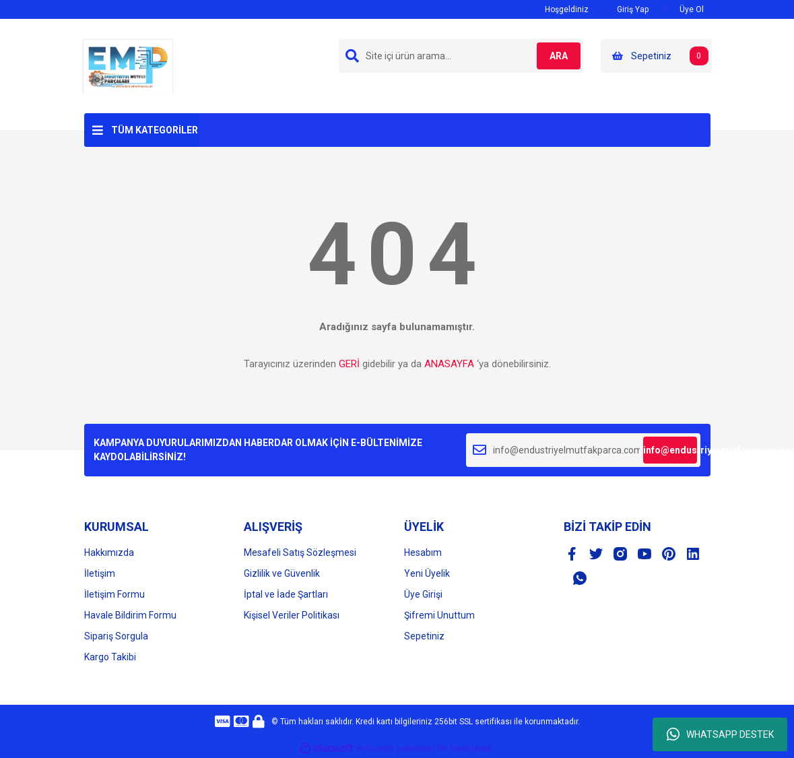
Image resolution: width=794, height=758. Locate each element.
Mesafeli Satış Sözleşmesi (300, 552)
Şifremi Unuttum (439, 615)
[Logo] (128, 65)
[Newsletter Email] (583, 450)
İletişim (99, 573)
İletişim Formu (114, 594)
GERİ (349, 364)
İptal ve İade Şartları (286, 594)
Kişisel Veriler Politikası (291, 615)
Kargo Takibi (110, 657)
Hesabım (423, 552)
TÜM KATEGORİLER (154, 130)
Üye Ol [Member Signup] (683, 9)
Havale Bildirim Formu (130, 615)
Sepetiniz (424, 636)
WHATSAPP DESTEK (720, 734)
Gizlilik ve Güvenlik (282, 573)
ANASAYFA (449, 364)
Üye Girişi (423, 594)
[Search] (461, 56)
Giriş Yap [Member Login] (625, 9)
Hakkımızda (109, 552)
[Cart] (656, 56)
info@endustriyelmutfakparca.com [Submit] (670, 450)
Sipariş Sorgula (116, 636)
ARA (553, 56)
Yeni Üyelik (427, 573)
